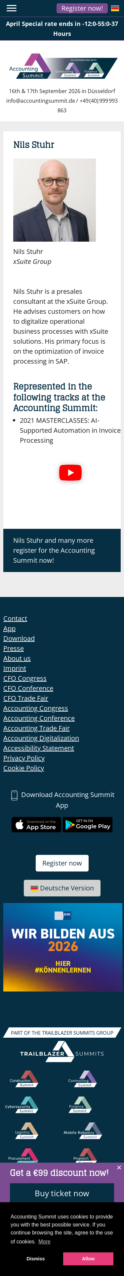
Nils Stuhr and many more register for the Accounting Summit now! (54, 550)
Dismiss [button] (35, 1258)
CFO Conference (28, 688)
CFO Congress (25, 678)
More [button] (44, 1241)
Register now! (82, 8)
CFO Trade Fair (25, 698)
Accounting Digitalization (41, 738)
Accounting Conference (39, 718)
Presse (13, 648)
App (9, 628)
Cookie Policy (23, 767)
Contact (15, 618)
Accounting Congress (35, 708)
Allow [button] (88, 1258)
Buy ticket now (62, 1193)
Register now (62, 863)
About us (17, 658)
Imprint (14, 668)
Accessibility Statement (38, 748)
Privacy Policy (24, 758)
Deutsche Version (62, 887)
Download (19, 638)
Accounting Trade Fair (36, 728)
